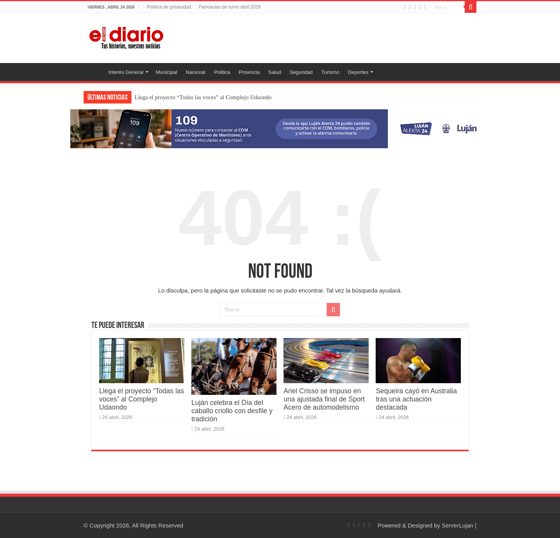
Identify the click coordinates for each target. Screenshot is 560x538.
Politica (222, 72)
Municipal (166, 72)
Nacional (196, 72)
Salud (274, 72)
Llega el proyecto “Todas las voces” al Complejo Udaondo (203, 97)
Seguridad (301, 72)
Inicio (94, 71)
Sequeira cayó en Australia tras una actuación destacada (416, 399)
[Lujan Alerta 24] (280, 128)
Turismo (330, 72)
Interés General (126, 72)
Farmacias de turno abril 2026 (230, 7)
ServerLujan (457, 525)
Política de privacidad (169, 7)
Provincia (249, 72)
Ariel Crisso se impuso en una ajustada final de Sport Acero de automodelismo (324, 399)
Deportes (358, 72)
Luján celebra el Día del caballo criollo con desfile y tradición (232, 411)
